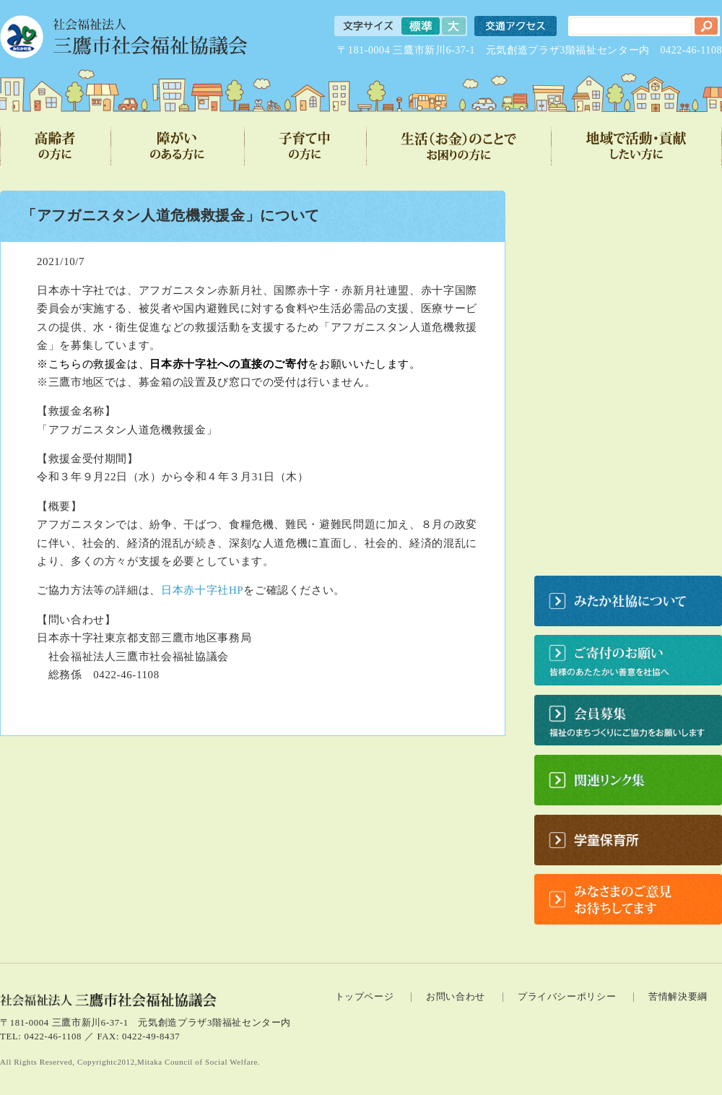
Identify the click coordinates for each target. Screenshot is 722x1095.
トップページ (364, 997)
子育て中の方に (306, 145)
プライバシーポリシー (567, 997)
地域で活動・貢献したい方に (637, 145)
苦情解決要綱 (678, 997)
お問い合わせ (455, 997)
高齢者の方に (55, 145)
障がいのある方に (178, 145)
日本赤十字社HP (202, 590)
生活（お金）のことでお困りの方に (459, 145)
